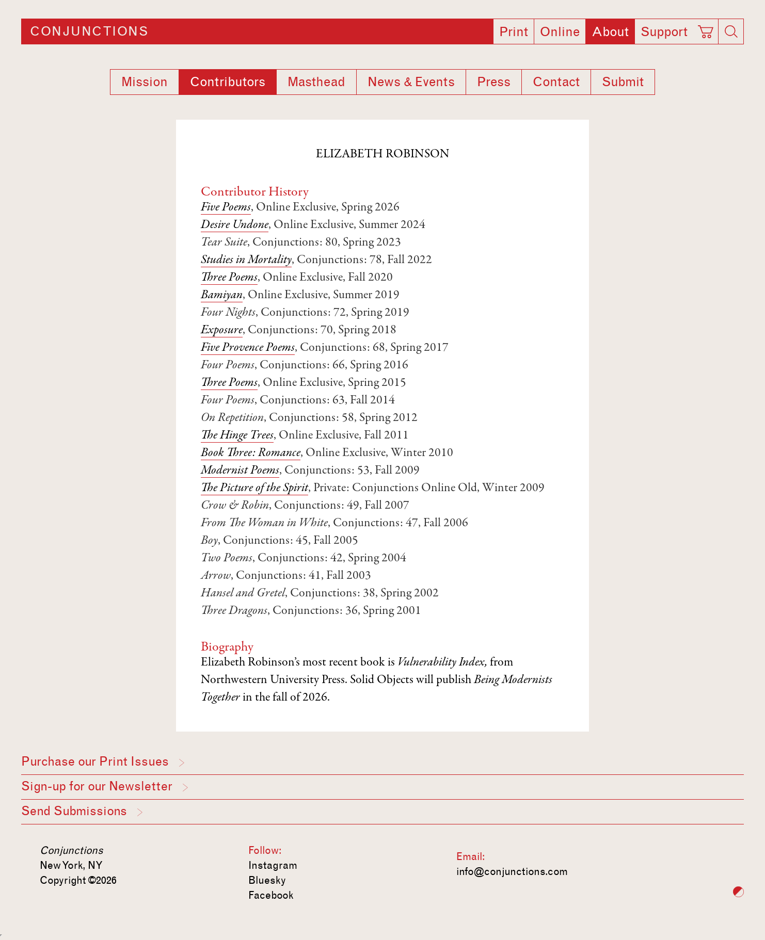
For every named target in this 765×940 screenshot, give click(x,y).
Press (494, 82)
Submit (623, 82)
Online (560, 32)
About (610, 32)
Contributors (227, 82)
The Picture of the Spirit (254, 488)
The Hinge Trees (237, 436)
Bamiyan (222, 295)
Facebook (271, 895)
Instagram (272, 865)
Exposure (222, 331)
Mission (144, 82)
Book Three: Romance (250, 453)
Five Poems (226, 208)
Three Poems (229, 278)
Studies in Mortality (246, 260)
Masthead (316, 82)
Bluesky (267, 880)
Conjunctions (89, 31)
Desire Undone (234, 225)
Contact (556, 82)
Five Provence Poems (248, 348)
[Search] (731, 31)
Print (513, 32)
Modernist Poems (240, 471)
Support (664, 32)
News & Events (411, 82)
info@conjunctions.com (512, 871)
